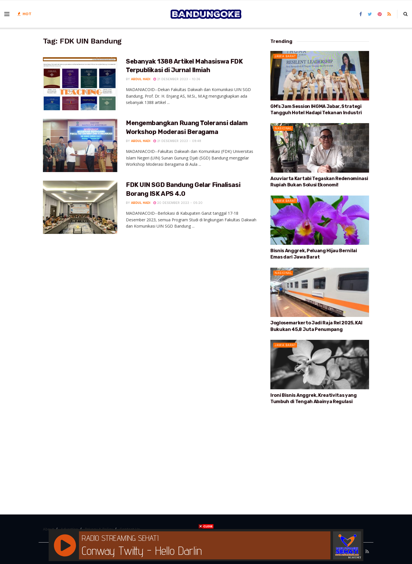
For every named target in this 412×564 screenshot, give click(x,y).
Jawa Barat (285, 56)
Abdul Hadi (140, 79)
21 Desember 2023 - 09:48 (177, 141)
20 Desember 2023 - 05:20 (178, 203)
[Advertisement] (320, 453)
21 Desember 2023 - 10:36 (176, 79)
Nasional (283, 128)
